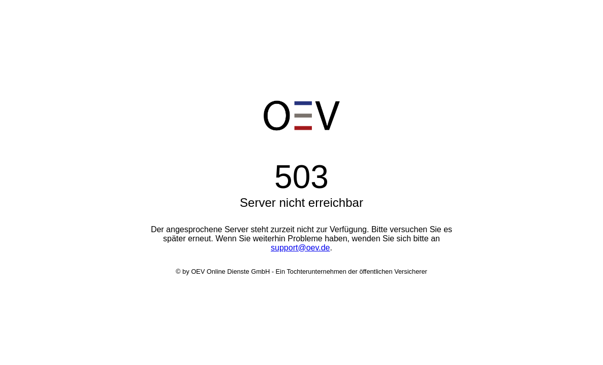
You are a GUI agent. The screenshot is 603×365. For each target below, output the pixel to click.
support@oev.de (300, 247)
